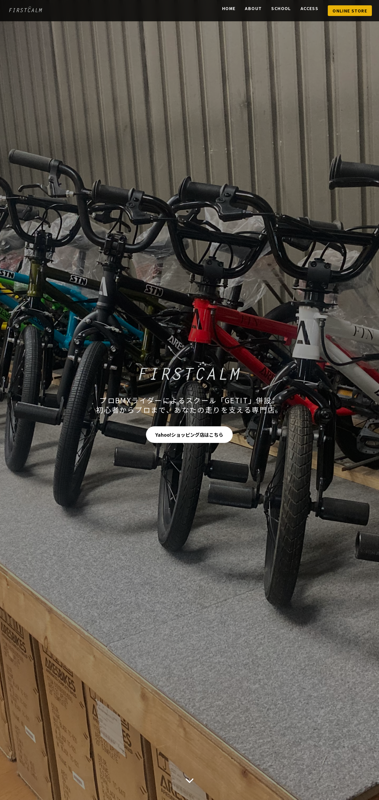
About (253, 8)
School (281, 8)
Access (309, 8)
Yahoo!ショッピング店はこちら (189, 434)
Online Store (350, 11)
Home (229, 8)
